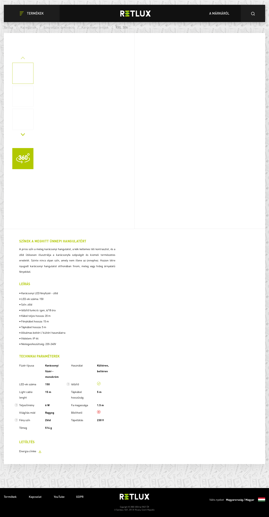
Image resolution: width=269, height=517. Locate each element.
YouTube (59, 497)
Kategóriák (28, 27)
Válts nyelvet (237, 499)
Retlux (8, 27)
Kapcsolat (35, 497)
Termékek (10, 497)
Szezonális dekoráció (59, 27)
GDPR (80, 497)
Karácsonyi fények (95, 27)
